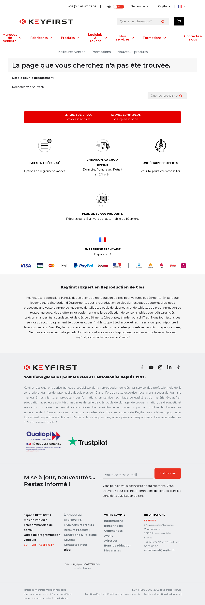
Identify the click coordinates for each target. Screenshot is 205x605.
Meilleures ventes (71, 52)
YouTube (151, 367)
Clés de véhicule (35, 520)
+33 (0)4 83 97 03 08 (81, 6)
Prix (108, 6)
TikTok (178, 367)
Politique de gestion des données (162, 594)
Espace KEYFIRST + (37, 515)
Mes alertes (112, 550)
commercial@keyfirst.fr (160, 550)
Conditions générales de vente (123, 594)
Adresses (111, 540)
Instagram (160, 367)
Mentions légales (94, 594)
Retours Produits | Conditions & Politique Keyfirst (80, 535)
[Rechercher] (140, 21)
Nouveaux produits (132, 52)
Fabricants (41, 38)
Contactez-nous (193, 38)
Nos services (125, 38)
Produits (70, 38)
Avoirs (108, 535)
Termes (87, 568)
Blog (67, 549)
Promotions (101, 52)
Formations (154, 38)
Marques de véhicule (12, 38)
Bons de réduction (117, 545)
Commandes (113, 530)
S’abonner (167, 473)
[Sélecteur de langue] (181, 6)
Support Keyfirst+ (39, 545)
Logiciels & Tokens (97, 38)
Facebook (142, 367)
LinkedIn (169, 367)
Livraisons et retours (79, 525)
